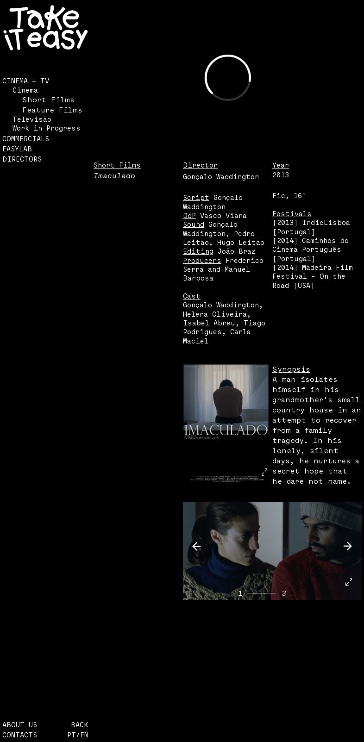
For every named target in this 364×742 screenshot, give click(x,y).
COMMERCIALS (25, 138)
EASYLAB (17, 148)
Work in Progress (47, 128)
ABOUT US (19, 724)
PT (71, 734)
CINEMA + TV (25, 80)
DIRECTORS (22, 159)
